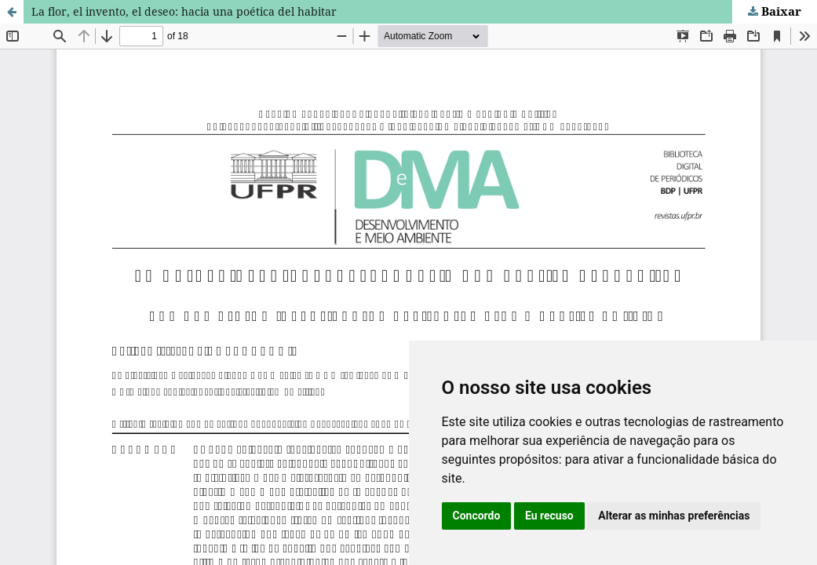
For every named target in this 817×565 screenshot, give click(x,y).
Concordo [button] (477, 515)
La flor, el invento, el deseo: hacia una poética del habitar (184, 11)
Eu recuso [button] (549, 515)
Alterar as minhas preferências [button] (674, 515)
